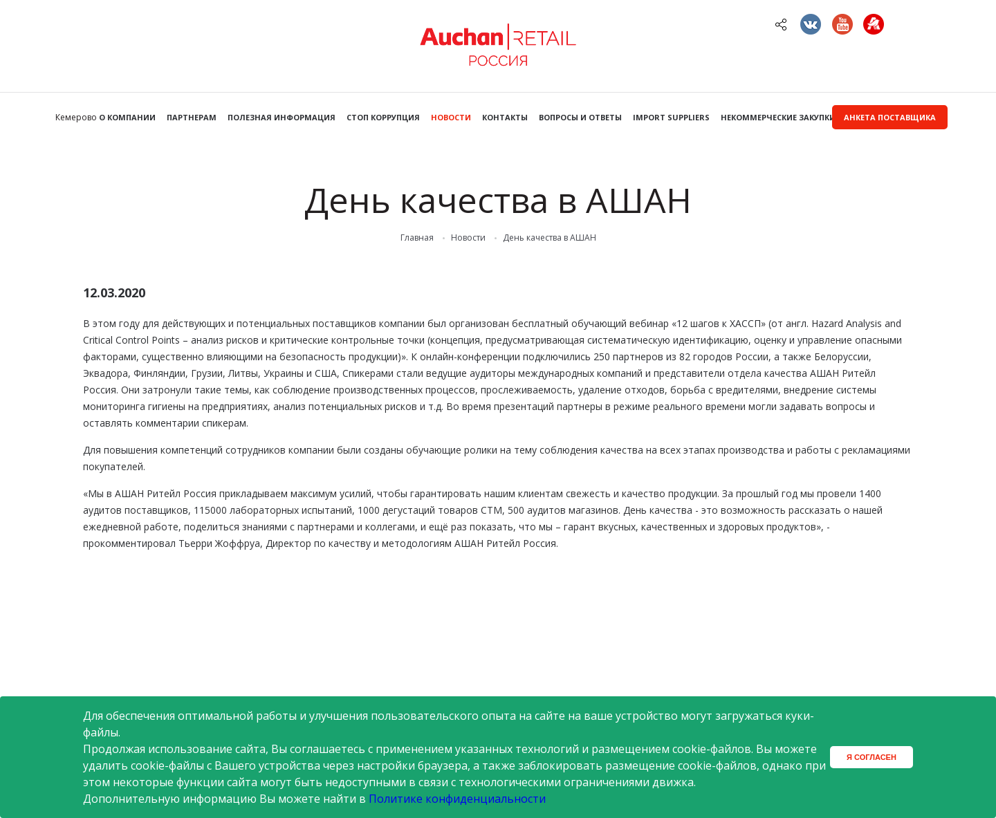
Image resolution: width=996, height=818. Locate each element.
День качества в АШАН (549, 238)
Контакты (505, 117)
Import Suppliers (671, 117)
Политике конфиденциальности (457, 798)
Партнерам (191, 117)
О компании (127, 117)
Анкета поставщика (890, 117)
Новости (451, 117)
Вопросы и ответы (580, 117)
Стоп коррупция (383, 117)
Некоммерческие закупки (778, 117)
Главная (417, 238)
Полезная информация (281, 117)
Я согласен (871, 757)
